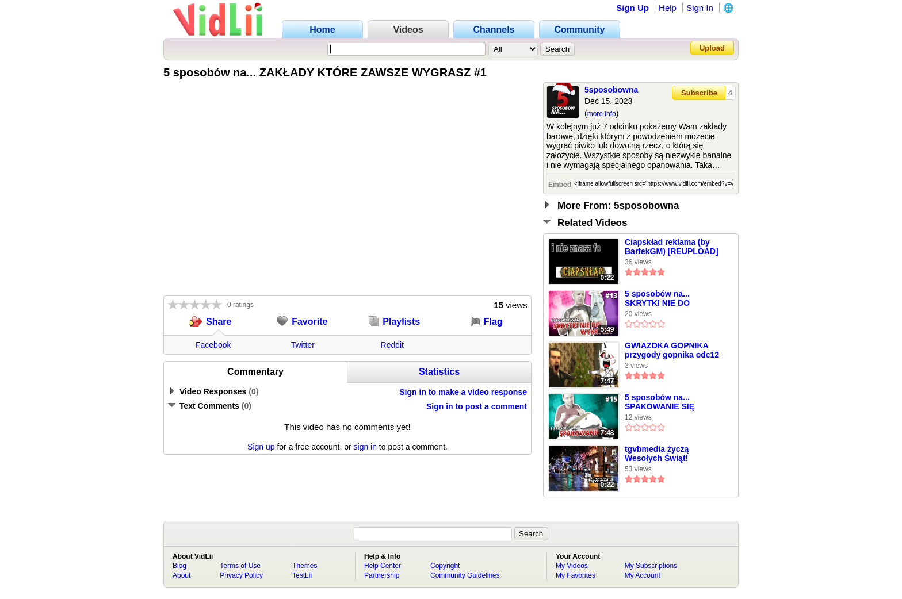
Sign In (699, 8)
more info (601, 114)
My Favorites (575, 575)
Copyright (445, 566)
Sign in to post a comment (476, 406)
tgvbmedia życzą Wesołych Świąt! (657, 453)
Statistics (439, 372)
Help (667, 8)
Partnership (381, 575)
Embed (559, 185)
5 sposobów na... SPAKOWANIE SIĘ (659, 402)
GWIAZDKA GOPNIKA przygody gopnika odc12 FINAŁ (672, 350)
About (181, 575)
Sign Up (632, 8)
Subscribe (699, 93)
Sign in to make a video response (463, 392)
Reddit (392, 345)
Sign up (260, 446)
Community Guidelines (465, 575)
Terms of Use (240, 566)
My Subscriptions (651, 566)
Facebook (213, 345)
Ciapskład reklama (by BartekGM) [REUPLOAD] (671, 246)
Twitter (303, 345)
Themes (304, 566)
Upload (712, 48)
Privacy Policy (241, 575)
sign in (365, 446)
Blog (179, 566)
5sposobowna (611, 89)
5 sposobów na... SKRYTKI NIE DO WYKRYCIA (657, 299)
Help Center (382, 566)
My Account (642, 575)
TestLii (302, 575)
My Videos (572, 566)
